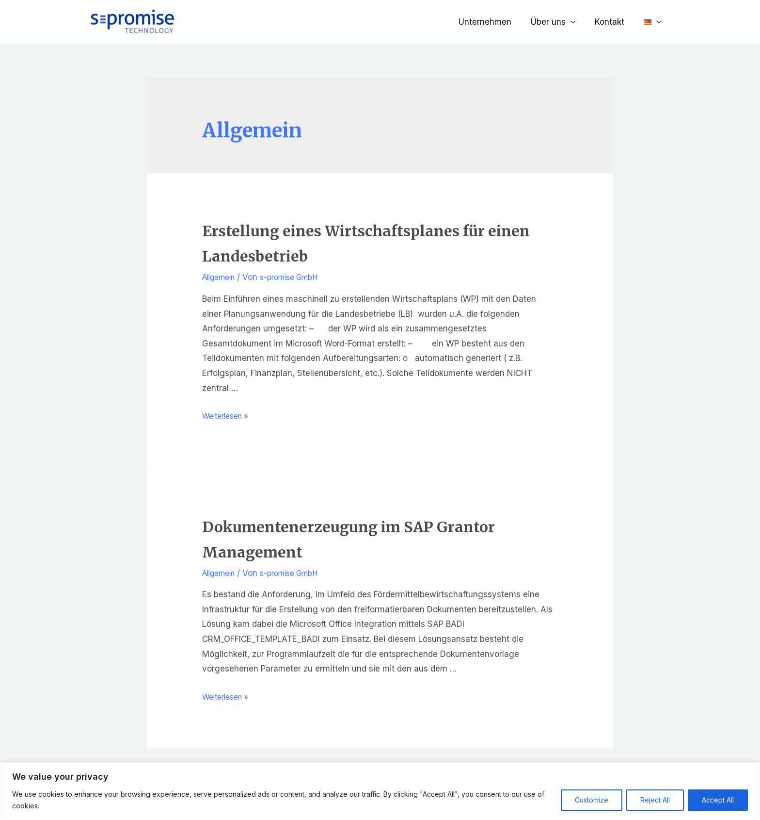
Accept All (718, 800)
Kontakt (614, 22)
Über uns (555, 22)
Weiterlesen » (228, 416)
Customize (591, 800)
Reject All (655, 800)
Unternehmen (495, 22)
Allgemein (221, 277)
